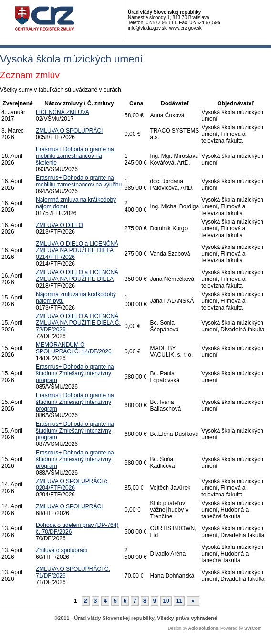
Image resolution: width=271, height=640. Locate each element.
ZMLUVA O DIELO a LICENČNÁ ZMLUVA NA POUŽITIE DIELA (77, 275)
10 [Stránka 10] (166, 601)
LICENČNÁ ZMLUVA (62, 112)
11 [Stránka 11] (179, 601)
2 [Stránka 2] (85, 601)
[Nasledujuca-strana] (193, 601)
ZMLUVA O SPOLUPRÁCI (69, 130)
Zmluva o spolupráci (61, 550)
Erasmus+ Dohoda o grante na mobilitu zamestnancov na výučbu (79, 181)
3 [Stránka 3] (95, 601)
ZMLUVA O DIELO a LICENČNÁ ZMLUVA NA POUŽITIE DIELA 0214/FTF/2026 (77, 250)
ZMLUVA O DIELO (59, 225)
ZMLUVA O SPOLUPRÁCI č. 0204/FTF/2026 (72, 484)
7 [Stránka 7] (134, 601)
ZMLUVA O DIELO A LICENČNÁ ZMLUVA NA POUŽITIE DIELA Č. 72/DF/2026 (78, 323)
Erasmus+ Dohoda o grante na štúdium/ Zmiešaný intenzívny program (75, 373)
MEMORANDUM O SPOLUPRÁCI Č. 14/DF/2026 (74, 348)
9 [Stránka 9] (154, 601)
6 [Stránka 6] (125, 601)
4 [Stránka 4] (105, 601)
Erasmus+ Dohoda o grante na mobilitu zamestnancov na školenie (75, 156)
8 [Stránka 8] (144, 601)
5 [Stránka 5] (115, 601)
